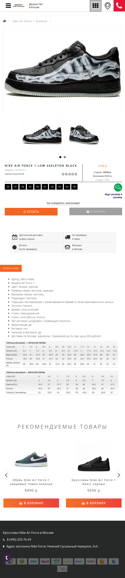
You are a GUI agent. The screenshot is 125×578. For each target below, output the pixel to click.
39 (30, 186)
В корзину (95, 211)
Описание (11, 268)
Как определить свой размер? (63, 203)
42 (52, 186)
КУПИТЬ (33, 212)
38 (22, 186)
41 (45, 186)
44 (67, 186)
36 (8, 186)
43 (59, 186)
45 (74, 186)
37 (15, 186)
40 (37, 186)
